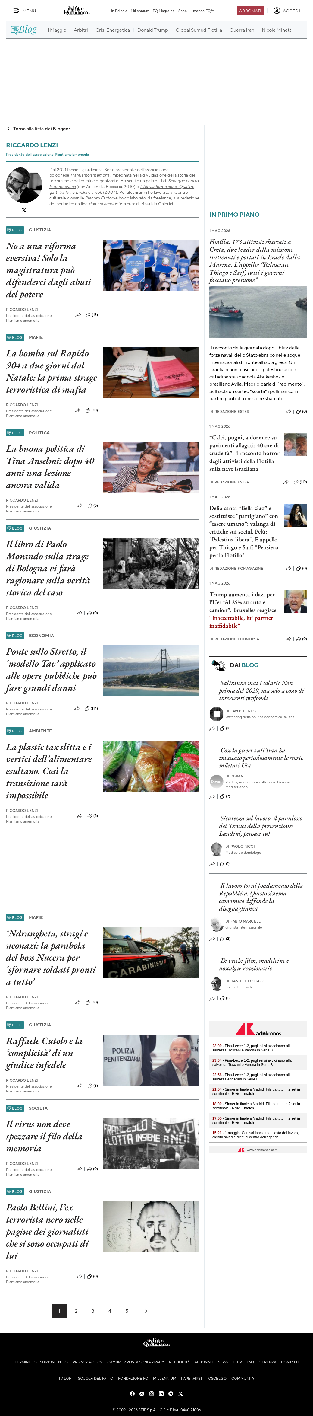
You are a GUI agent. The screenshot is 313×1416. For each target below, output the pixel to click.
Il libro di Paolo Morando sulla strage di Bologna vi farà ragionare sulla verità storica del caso (48, 567)
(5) (92, 505)
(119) (300, 482)
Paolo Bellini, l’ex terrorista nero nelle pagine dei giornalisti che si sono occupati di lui (47, 1231)
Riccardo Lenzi (22, 309)
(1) (225, 863)
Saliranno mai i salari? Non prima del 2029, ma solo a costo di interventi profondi (261, 690)
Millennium (140, 10)
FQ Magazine (164, 10)
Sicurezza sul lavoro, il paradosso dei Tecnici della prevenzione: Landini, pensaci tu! (260, 826)
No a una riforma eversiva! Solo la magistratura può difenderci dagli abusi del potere (48, 269)
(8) (92, 1085)
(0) (92, 613)
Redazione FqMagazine (236, 568)
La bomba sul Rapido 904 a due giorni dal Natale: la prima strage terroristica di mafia (51, 371)
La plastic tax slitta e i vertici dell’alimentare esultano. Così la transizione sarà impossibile (49, 770)
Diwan (234, 776)
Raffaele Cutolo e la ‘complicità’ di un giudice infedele (44, 1052)
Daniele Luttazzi (245, 981)
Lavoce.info (240, 711)
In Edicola (119, 10)
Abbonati (250, 10)
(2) (225, 728)
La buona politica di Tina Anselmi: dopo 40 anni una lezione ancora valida (50, 466)
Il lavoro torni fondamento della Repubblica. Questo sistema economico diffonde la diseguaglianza (261, 897)
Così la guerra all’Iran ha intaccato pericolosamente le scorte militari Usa (261, 758)
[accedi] (286, 10)
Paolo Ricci (240, 846)
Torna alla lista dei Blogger (38, 128)
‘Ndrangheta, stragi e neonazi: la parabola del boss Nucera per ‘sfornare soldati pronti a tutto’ (51, 957)
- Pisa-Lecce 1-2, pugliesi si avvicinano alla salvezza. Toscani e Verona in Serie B (252, 1048)
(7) (225, 796)
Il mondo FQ (202, 10)
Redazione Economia (234, 639)
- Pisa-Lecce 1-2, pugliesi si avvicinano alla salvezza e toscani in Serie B (252, 1077)
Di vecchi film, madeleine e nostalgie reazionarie (254, 964)
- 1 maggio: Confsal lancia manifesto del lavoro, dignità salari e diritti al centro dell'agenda (255, 1135)
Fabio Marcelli (243, 921)
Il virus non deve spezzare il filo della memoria (44, 1136)
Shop (182, 10)
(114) (91, 708)
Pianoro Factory (100, 197)
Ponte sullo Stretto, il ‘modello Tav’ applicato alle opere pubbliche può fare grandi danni (51, 669)
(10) (92, 410)
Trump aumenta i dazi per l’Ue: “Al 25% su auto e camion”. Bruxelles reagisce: (243, 610)
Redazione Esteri (230, 411)
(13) (92, 315)
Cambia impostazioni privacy (135, 1362)
